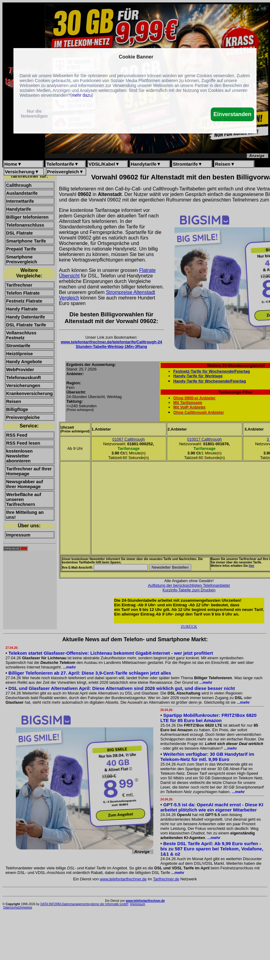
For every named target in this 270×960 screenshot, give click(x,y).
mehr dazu (81, 95)
